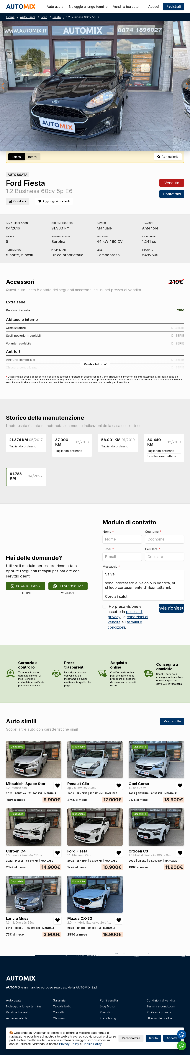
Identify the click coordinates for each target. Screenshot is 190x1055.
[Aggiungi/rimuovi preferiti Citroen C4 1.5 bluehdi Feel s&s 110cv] (57, 853)
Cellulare (152, 549)
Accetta (172, 1038)
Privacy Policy (69, 1044)
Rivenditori (107, 1012)
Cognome (153, 531)
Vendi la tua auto (126, 7)
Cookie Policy (92, 1044)
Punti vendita (109, 1000)
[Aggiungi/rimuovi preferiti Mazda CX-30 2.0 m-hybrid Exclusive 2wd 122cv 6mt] (119, 920)
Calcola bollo (62, 1006)
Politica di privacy (159, 1012)
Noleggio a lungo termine (88, 7)
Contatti (58, 1012)
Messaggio (111, 566)
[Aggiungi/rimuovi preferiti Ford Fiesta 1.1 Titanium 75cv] (119, 853)
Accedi (153, 7)
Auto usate (55, 7)
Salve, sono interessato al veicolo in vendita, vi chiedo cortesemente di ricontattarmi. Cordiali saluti (143, 585)
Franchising (108, 1018)
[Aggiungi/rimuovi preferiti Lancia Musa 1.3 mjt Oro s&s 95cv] (57, 920)
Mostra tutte (172, 721)
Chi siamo (59, 1018)
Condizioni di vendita (161, 1000)
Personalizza (131, 1038)
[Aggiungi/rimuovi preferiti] (54, 201)
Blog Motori (108, 1006)
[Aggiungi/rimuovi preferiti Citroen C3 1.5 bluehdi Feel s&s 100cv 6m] (180, 853)
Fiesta (57, 17)
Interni (32, 157)
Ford (44, 17)
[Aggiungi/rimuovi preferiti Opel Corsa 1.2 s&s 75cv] (180, 785)
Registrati (173, 6)
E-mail (108, 549)
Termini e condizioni (161, 1006)
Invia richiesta (171, 608)
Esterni (16, 157)
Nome (108, 531)
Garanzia (59, 1000)
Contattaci (172, 194)
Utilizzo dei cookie (159, 1018)
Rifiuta (153, 1038)
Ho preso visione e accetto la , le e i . (128, 617)
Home (10, 17)
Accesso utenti (16, 1018)
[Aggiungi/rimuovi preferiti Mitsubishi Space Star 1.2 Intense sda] (57, 785)
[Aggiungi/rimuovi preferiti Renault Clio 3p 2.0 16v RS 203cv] (119, 785)
